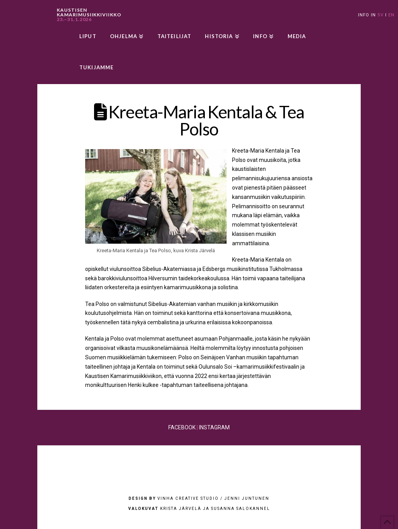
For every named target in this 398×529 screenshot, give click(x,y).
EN (391, 15)
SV (380, 15)
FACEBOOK (182, 427)
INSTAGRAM (214, 427)
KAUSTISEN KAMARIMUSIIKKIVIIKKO (89, 15)
